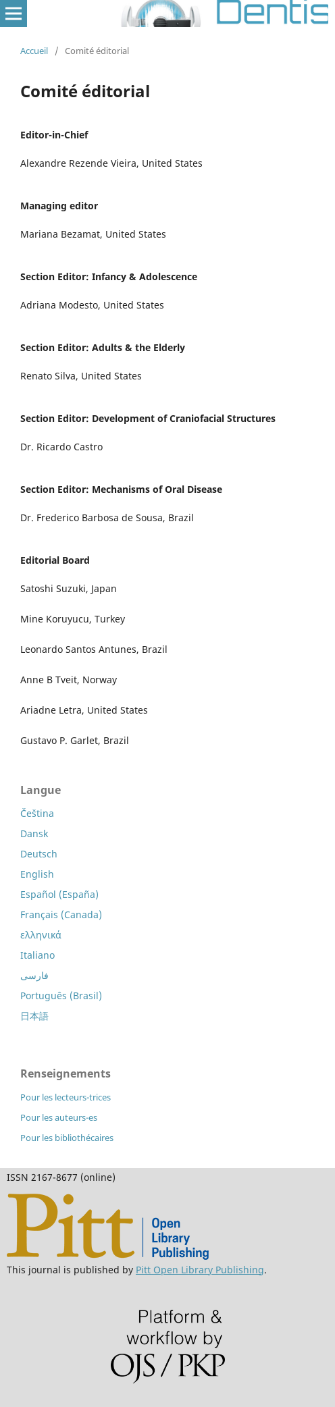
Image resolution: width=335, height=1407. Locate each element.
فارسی (34, 975)
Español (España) (59, 894)
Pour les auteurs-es (58, 1117)
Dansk (34, 833)
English (37, 874)
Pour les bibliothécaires (66, 1138)
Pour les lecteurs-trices (65, 1097)
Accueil (34, 51)
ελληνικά (40, 934)
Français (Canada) (61, 914)
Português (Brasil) (61, 995)
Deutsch (38, 853)
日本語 (34, 1015)
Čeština (37, 813)
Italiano (37, 955)
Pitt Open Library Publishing (200, 1269)
